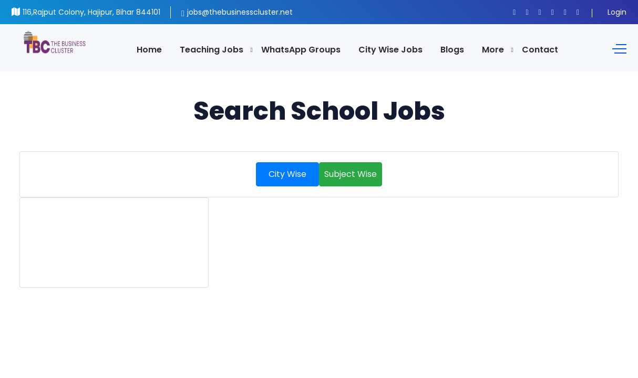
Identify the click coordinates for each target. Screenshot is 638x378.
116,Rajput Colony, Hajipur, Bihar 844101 (91, 12)
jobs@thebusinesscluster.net (240, 12)
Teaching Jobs (211, 50)
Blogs (452, 50)
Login (617, 12)
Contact (540, 50)
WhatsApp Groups (301, 50)
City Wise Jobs (390, 50)
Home (149, 50)
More (493, 50)
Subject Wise (350, 174)
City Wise (287, 174)
